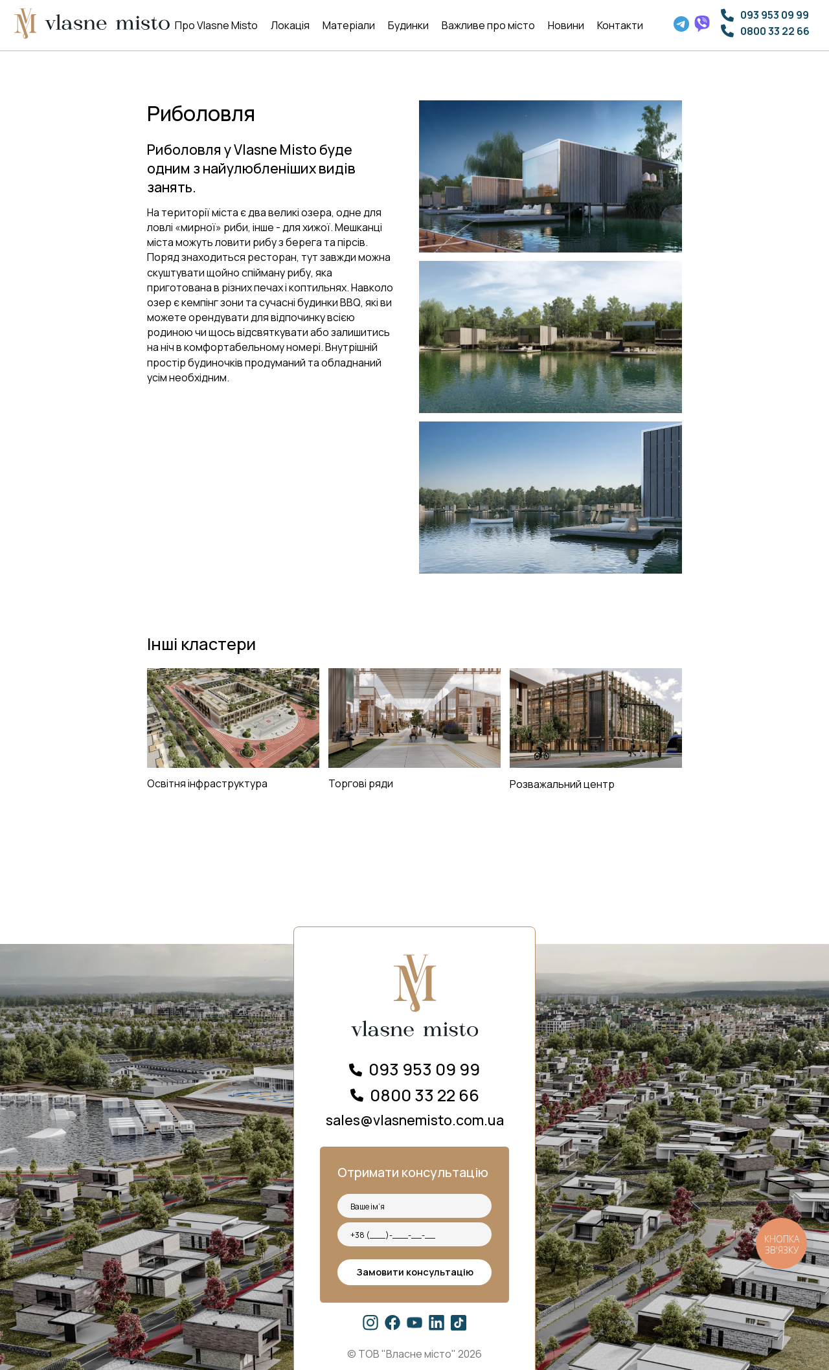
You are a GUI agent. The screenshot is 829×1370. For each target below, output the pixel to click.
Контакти (620, 25)
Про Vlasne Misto (216, 25)
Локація (290, 25)
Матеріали (349, 25)
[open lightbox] (551, 337)
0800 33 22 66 (775, 31)
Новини (566, 25)
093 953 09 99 (774, 15)
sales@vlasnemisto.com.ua (415, 1120)
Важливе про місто (488, 25)
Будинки (408, 25)
